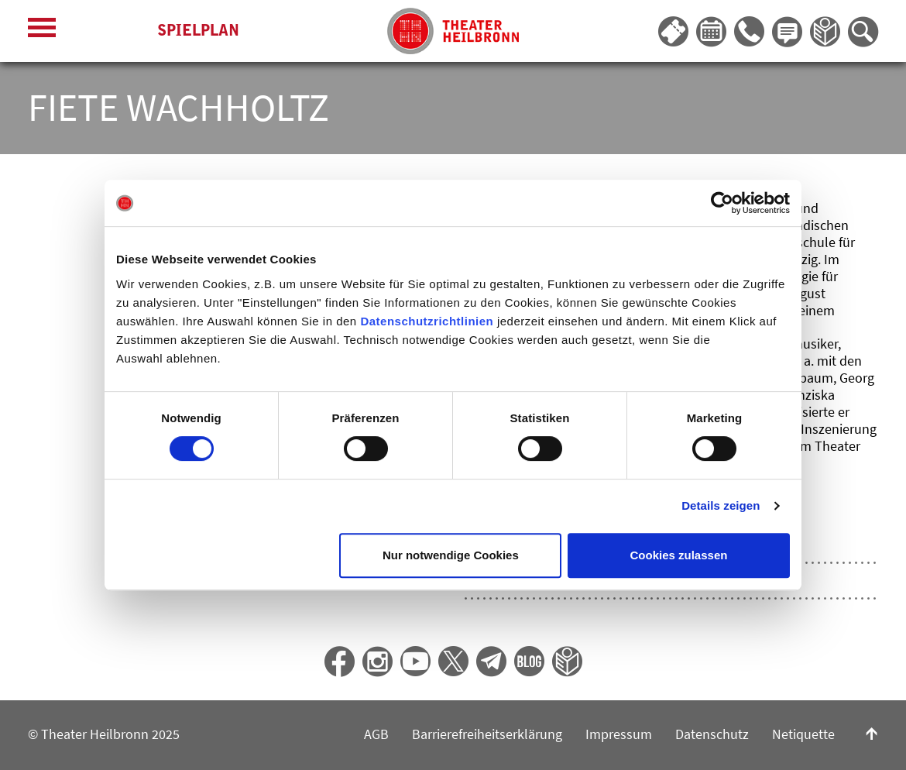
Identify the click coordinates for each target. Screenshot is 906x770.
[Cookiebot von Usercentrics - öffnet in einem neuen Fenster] (722, 203)
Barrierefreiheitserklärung (487, 734)
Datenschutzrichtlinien (426, 321)
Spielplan (198, 30)
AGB (376, 734)
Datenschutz (712, 734)
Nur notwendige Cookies (451, 555)
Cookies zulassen (679, 555)
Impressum (618, 734)
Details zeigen (720, 505)
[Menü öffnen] (42, 31)
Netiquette (803, 734)
